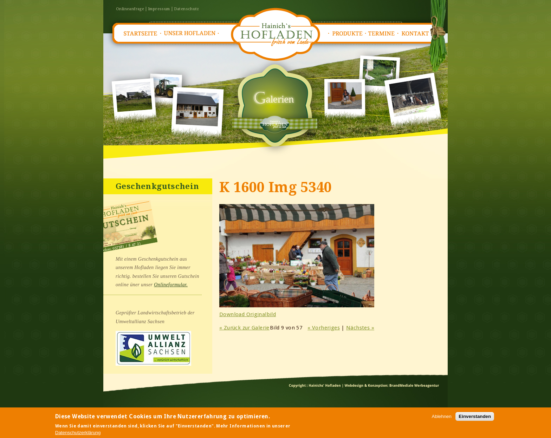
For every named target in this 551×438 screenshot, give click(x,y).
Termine (383, 33)
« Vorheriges (323, 328)
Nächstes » (360, 328)
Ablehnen (442, 417)
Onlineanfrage (130, 9)
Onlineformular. (171, 284)
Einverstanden (475, 417)
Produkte (347, 33)
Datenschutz (186, 9)
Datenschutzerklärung (78, 433)
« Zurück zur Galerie (244, 328)
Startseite (140, 33)
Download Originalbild (247, 314)
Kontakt (417, 33)
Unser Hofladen (190, 33)
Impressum (159, 9)
